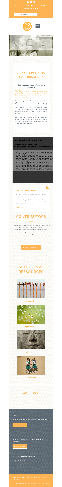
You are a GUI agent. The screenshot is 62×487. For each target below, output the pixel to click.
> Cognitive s (28, 327)
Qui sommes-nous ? (21, 483)
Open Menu (38, 26)
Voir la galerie (19, 446)
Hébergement (32, 483)
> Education (31, 378)
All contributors (31, 247)
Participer (41, 483)
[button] (26, 14)
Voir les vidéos (20, 425)
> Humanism (31, 301)
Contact (47, 483)
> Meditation (31, 352)
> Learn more (20, 207)
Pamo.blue (16, 479)
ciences (36, 327)
